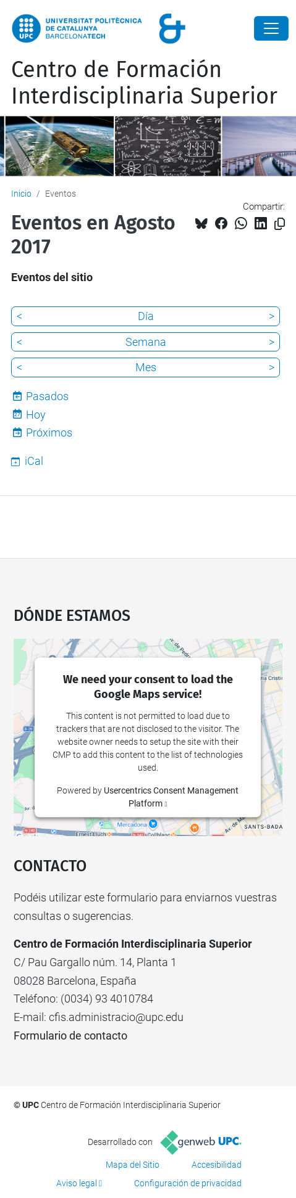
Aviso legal (76, 1183)
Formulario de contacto (70, 1035)
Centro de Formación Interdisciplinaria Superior (144, 83)
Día (146, 316)
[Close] (271, 28)
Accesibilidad (217, 1165)
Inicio (21, 194)
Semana (145, 341)
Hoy (36, 414)
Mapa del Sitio (132, 1165)
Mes (145, 367)
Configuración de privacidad (188, 1183)
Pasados (47, 396)
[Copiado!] (279, 224)
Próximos (49, 432)
